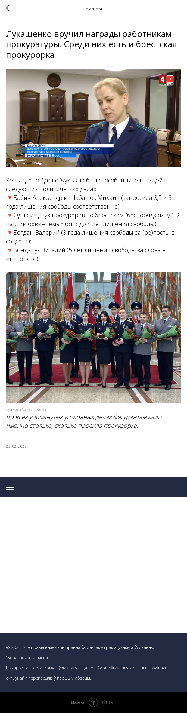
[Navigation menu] (10, 488)
